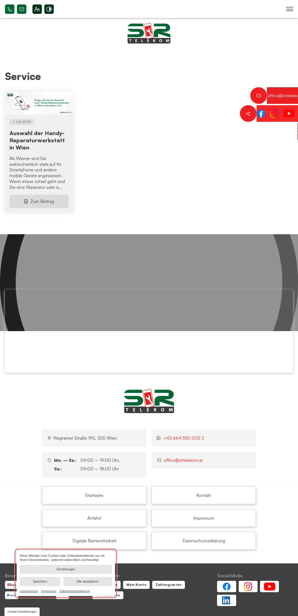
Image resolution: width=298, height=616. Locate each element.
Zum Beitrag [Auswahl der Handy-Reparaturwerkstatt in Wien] (42, 201)
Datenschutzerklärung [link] (75, 590)
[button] (22, 611)
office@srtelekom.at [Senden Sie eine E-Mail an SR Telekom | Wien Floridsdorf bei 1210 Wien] (21, 9)
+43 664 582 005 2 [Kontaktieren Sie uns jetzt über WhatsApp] (184, 438)
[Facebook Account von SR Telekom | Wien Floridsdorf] (226, 586)
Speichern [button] (40, 581)
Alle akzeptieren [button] (88, 581)
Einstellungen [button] (66, 569)
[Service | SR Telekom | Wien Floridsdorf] (94, 495)
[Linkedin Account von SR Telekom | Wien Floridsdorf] (226, 600)
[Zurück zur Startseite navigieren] (149, 33)
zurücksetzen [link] (29, 590)
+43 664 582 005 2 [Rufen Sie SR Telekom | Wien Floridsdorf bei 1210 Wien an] (9, 9)
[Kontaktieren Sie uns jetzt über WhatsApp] (289, 131)
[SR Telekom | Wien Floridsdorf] (149, 401)
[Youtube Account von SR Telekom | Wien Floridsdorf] (269, 586)
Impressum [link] (48, 590)
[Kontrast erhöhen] (49, 9)
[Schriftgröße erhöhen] (37, 9)
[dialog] (66, 573)
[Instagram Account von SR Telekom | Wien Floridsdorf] (248, 586)
